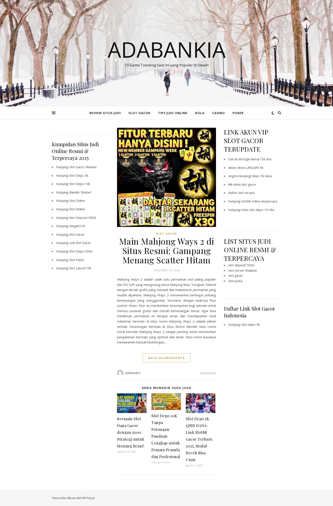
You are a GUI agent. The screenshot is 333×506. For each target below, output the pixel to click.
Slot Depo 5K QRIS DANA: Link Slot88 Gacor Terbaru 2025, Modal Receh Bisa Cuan (199, 439)
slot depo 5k (250, 324)
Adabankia (167, 49)
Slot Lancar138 (80, 268)
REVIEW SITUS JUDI (105, 113)
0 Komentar (208, 373)
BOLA (200, 113)
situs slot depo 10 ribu (257, 210)
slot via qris (246, 193)
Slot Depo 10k (79, 184)
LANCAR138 (254, 167)
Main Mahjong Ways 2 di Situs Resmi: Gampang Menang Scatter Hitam (166, 250)
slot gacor (248, 184)
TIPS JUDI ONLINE (173, 113)
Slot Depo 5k (78, 175)
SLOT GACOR (139, 113)
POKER (238, 113)
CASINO (218, 113)
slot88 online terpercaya (259, 201)
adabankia (132, 373)
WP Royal (88, 498)
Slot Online (77, 200)
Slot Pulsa (76, 260)
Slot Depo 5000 (80, 251)
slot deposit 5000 (241, 265)
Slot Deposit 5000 (82, 217)
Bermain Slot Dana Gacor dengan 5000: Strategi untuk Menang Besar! (130, 432)
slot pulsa (235, 281)
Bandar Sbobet (80, 192)
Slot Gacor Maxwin (82, 167)
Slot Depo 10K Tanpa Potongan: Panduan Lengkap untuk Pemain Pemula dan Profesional (165, 436)
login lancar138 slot (257, 159)
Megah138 (77, 226)
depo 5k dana (262, 176)
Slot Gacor (77, 234)
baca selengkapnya (166, 358)
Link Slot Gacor (80, 243)
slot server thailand (242, 270)
